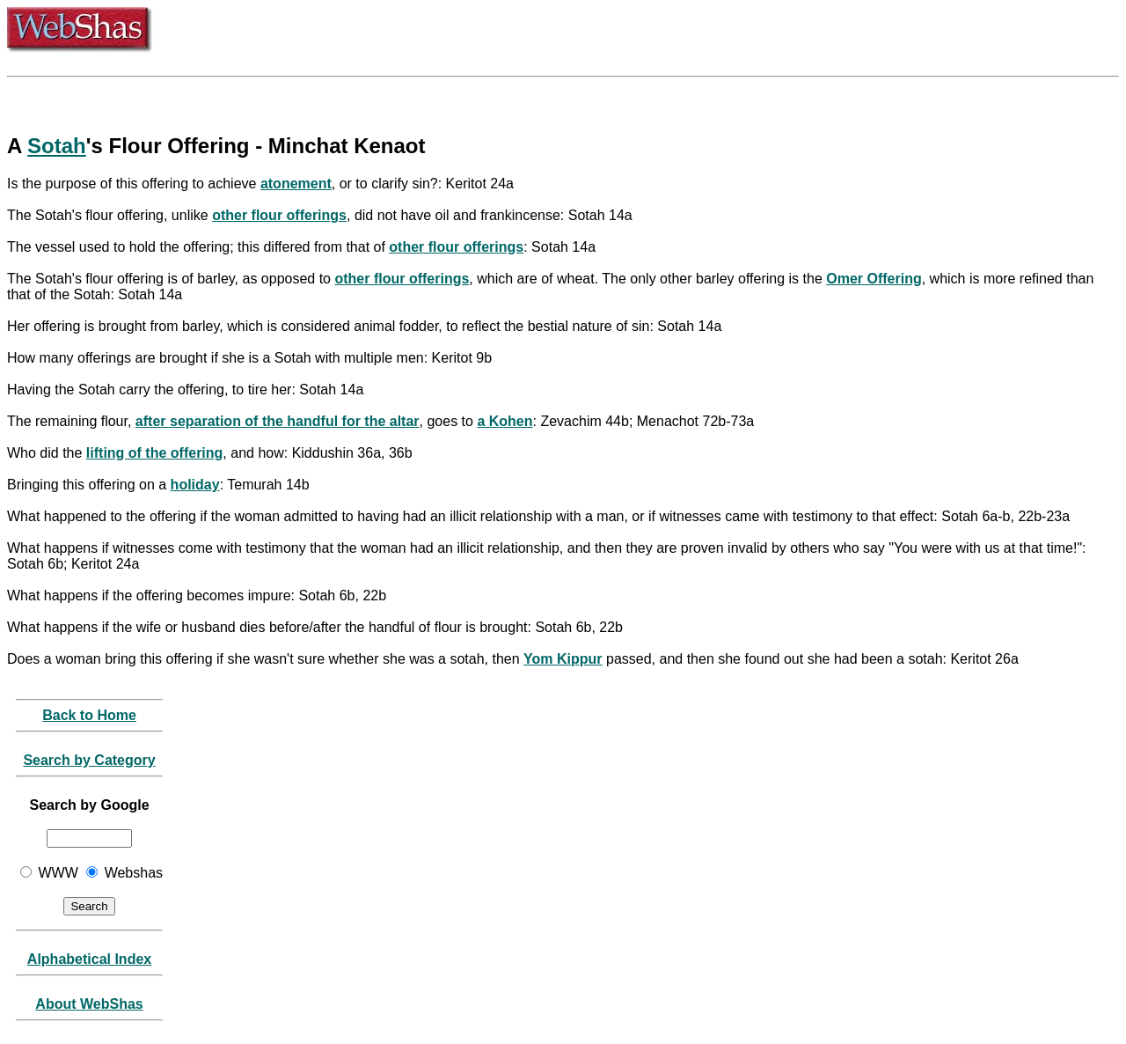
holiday (195, 484)
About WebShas (89, 1003)
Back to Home (89, 715)
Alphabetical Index (89, 959)
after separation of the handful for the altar (277, 421)
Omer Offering (873, 278)
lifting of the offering (154, 452)
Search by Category (89, 760)
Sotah (56, 146)
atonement (296, 183)
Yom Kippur (562, 658)
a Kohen (504, 421)
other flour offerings (279, 215)
